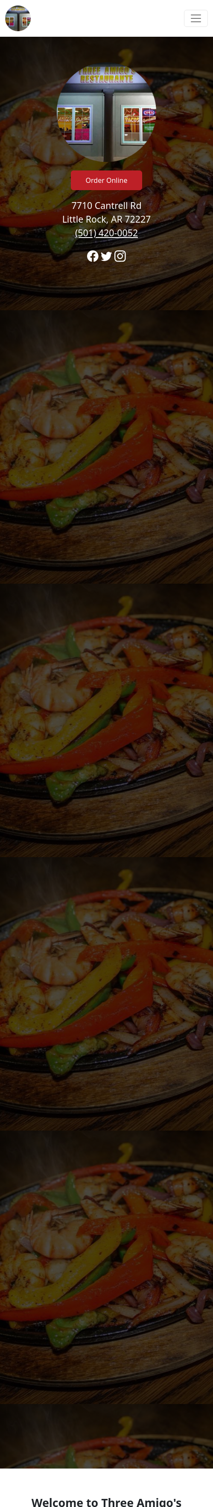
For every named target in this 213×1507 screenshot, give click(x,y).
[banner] (106, 753)
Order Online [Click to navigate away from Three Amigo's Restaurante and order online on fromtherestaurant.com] (107, 180)
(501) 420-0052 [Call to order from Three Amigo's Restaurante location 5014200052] (106, 232)
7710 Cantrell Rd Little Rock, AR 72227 (106, 219)
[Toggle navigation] (196, 18)
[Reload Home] (18, 18)
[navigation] (106, 18)
